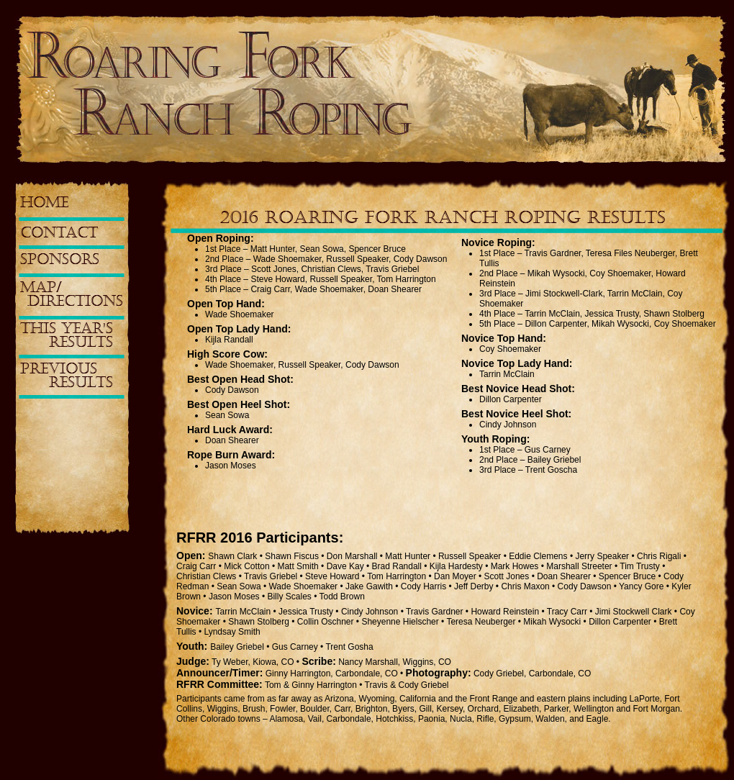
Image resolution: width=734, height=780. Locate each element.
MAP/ (71, 294)
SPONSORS (59, 259)
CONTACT (59, 233)
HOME (44, 203)
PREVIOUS (66, 375)
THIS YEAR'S (66, 335)
